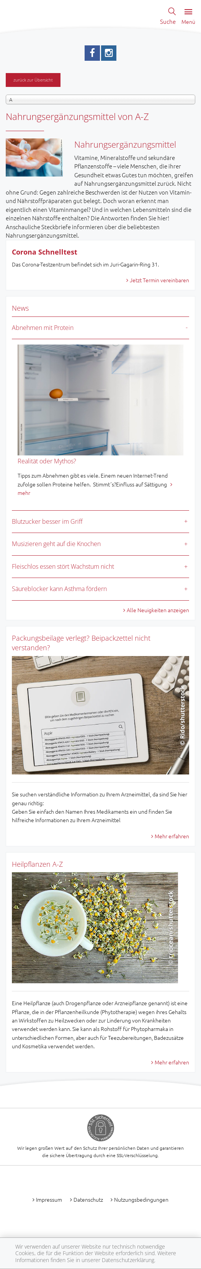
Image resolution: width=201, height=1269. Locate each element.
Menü (188, 16)
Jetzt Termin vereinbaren (159, 280)
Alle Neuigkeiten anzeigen (158, 610)
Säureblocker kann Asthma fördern (59, 589)
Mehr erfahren (172, 836)
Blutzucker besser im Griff (47, 521)
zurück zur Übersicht (33, 80)
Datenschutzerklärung (128, 1260)
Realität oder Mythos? (47, 461)
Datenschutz (88, 1199)
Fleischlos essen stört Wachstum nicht (63, 566)
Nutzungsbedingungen (141, 1199)
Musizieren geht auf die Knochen (56, 544)
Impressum (49, 1199)
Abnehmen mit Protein (43, 327)
